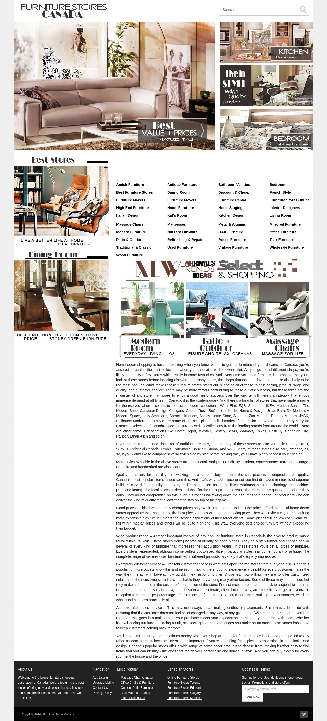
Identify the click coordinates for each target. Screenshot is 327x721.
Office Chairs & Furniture (138, 682)
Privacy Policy (102, 693)
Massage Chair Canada (137, 677)
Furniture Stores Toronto (183, 682)
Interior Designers (133, 698)
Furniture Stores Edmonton (185, 688)
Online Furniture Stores (183, 677)
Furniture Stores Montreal (184, 698)
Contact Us (100, 688)
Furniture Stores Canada (58, 714)
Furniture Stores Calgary (184, 693)
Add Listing (100, 677)
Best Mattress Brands (135, 693)
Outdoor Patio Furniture (137, 688)
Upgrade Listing (103, 682)
